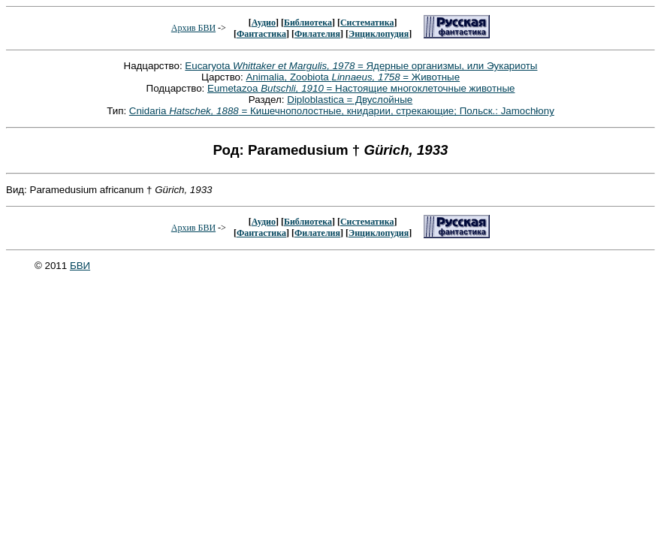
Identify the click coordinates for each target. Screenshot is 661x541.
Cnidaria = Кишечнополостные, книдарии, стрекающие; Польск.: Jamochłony (341, 110)
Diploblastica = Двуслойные (349, 99)
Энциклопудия (379, 34)
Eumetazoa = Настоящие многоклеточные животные (361, 88)
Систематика (367, 22)
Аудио (264, 22)
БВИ (80, 265)
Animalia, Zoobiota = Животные (353, 77)
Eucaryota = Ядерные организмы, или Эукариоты (361, 65)
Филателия (317, 34)
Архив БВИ (193, 28)
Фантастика (261, 34)
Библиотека (308, 22)
